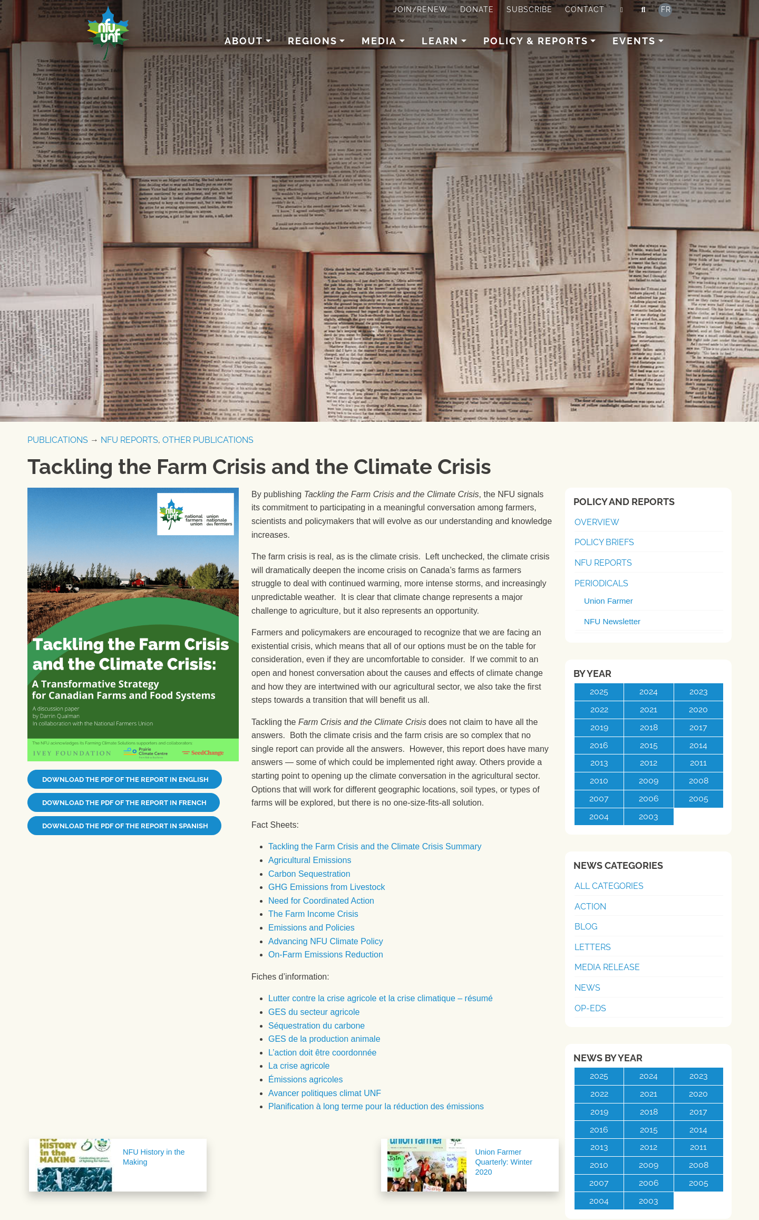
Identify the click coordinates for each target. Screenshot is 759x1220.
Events (634, 40)
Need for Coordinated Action (321, 900)
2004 (599, 816)
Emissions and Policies (311, 927)
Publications (57, 440)
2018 (649, 727)
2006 (649, 798)
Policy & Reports (535, 40)
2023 (698, 691)
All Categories (609, 886)
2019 (599, 727)
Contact (585, 9)
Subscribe (529, 9)
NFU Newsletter (612, 621)
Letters (593, 947)
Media (379, 40)
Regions (312, 40)
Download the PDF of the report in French (124, 803)
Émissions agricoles (305, 1079)
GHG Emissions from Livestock (326, 887)
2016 (599, 745)
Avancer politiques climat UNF (324, 1093)
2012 (648, 763)
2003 (648, 816)
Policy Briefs (604, 542)
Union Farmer (608, 600)
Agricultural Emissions (309, 860)
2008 (698, 781)
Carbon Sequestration (309, 873)
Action (590, 907)
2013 (599, 763)
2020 (698, 709)
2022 (599, 709)
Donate (477, 9)
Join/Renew (420, 9)
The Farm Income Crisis (313, 913)
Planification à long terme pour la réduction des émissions (376, 1106)
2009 (648, 781)
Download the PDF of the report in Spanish (124, 826)
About (244, 40)
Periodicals (601, 583)
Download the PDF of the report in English (125, 779)
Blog (586, 927)
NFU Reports (129, 440)
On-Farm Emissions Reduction (325, 954)
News (587, 988)
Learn (440, 40)
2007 (599, 798)
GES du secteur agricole (313, 1012)
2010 (599, 781)
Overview (597, 522)
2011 (698, 763)
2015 (649, 745)
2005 (698, 798)
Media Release (607, 967)
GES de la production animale (324, 1038)
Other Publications (208, 440)
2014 (698, 745)
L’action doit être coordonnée (322, 1052)
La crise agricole (299, 1065)
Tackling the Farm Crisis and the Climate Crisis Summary (375, 846)
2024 (648, 691)
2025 (599, 691)
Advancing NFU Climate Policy (325, 941)
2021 (648, 709)
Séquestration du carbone (316, 1025)
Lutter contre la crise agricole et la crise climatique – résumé (380, 998)
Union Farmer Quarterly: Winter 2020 (503, 1162)
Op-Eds (590, 1008)
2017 (698, 727)
